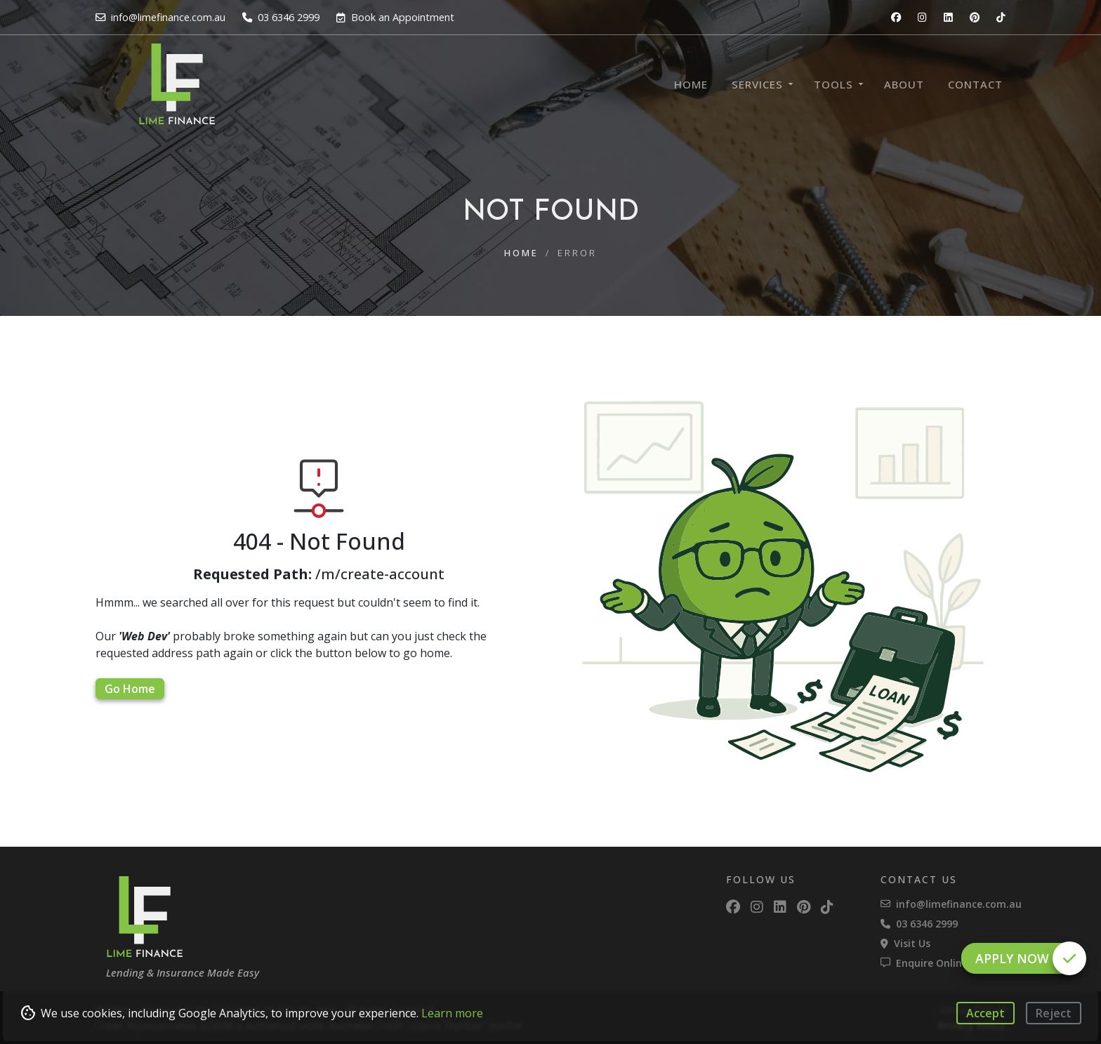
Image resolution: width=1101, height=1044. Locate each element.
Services (757, 84)
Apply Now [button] (1025, 958)
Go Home (130, 688)
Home (691, 84)
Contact (975, 84)
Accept (985, 1013)
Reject (1054, 1013)
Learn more (452, 1013)
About (904, 84)
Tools (833, 84)
